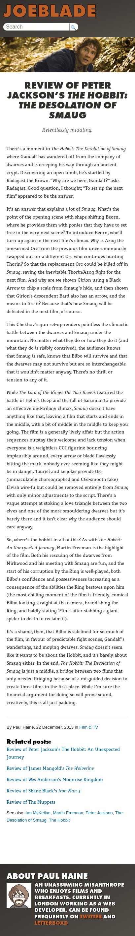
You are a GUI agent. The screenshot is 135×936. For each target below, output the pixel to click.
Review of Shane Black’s (44, 790)
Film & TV (88, 727)
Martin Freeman (68, 812)
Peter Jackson (99, 812)
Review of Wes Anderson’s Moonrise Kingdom (55, 779)
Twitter (91, 916)
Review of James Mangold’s (50, 768)
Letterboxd (51, 922)
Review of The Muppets (31, 802)
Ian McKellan (38, 812)
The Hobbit (59, 820)
